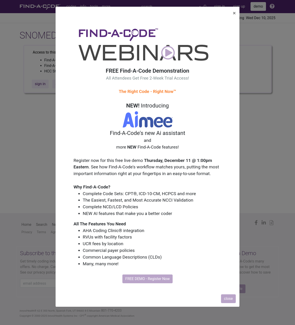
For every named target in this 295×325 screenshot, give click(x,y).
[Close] (234, 13)
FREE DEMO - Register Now (147, 279)
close (228, 298)
